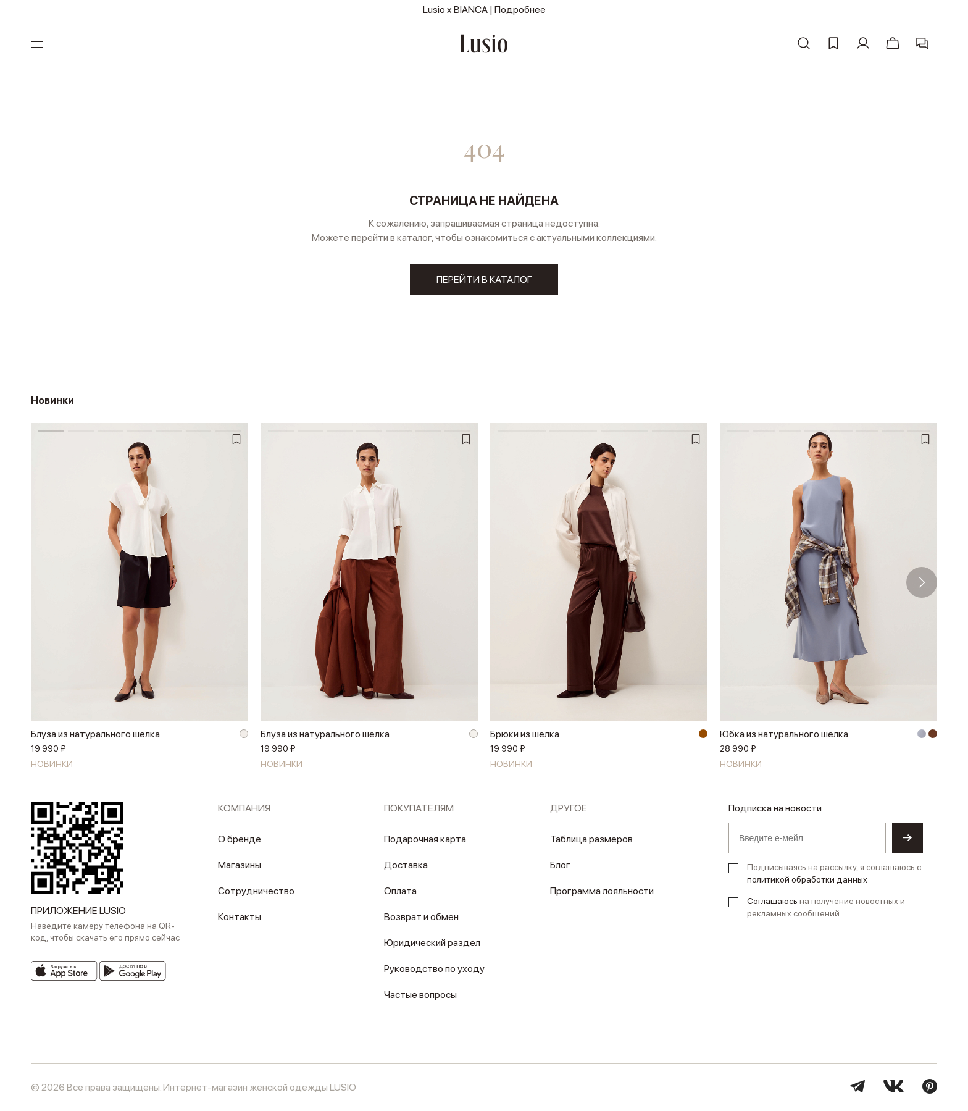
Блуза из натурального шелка (95, 734)
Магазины (239, 865)
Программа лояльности (602, 891)
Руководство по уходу (434, 969)
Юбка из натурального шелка (784, 734)
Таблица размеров (591, 839)
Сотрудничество (256, 891)
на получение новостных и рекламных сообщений (826, 907)
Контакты (239, 917)
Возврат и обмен (421, 917)
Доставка (406, 865)
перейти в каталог (484, 279)
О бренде (239, 839)
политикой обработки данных (807, 879)
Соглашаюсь (772, 901)
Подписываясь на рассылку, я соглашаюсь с (834, 873)
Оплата (400, 891)
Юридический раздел (432, 943)
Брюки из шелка (524, 734)
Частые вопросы (420, 994)
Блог (560, 865)
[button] (921, 582)
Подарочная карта (425, 839)
